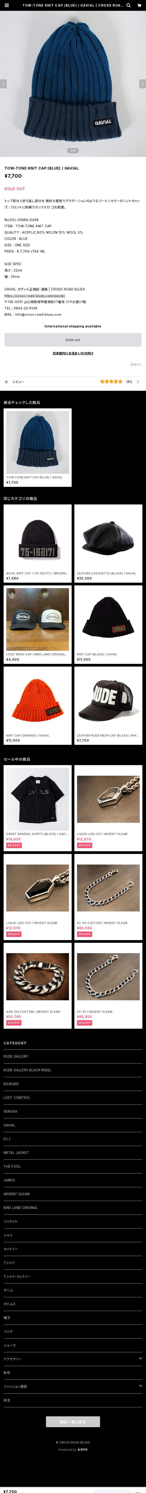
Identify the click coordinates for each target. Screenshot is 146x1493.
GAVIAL (9, 1125)
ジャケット (11, 1221)
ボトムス (10, 1304)
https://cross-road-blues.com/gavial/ (35, 295)
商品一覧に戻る (73, 1422)
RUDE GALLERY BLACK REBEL (27, 1070)
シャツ (8, 1235)
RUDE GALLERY (16, 1056)
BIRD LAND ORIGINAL (21, 1208)
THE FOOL (12, 1166)
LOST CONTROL (17, 1098)
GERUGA (10, 1111)
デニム (8, 1290)
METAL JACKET (16, 1153)
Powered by (73, 1449)
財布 (7, 1373)
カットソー (11, 1249)
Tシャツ (9, 1263)
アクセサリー (13, 1359)
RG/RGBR (11, 1084)
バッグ (8, 1331)
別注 (7, 1400)
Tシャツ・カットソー (17, 1276)
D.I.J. (7, 1139)
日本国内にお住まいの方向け (73, 353)
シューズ (10, 1345)
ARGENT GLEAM (17, 1194)
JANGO (9, 1180)
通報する (135, 364)
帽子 (7, 1318)
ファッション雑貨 (15, 1386)
